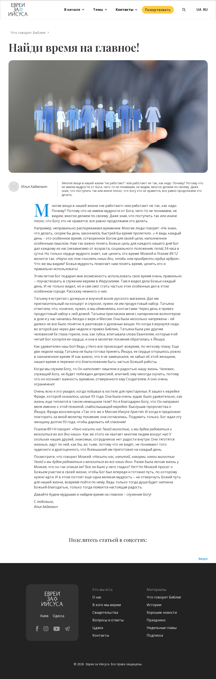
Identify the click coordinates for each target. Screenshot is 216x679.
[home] (18, 9)
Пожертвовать (158, 9)
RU (205, 9)
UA (198, 9)
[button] (74, 9)
